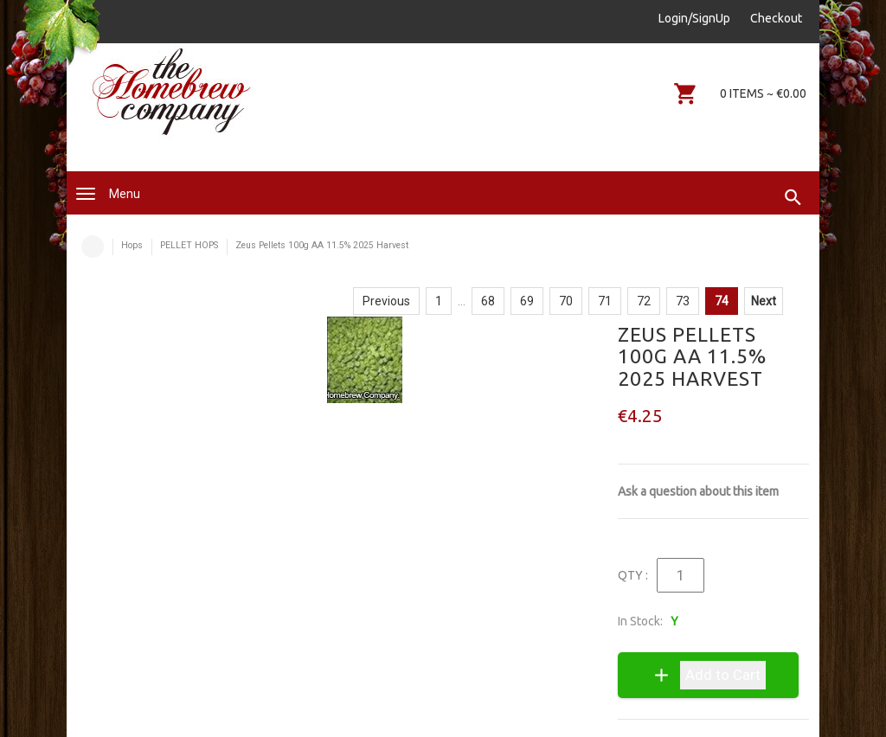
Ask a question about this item (698, 491)
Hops (132, 245)
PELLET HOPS (189, 245)
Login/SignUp (694, 18)
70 (566, 301)
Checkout (776, 18)
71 (605, 301)
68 (488, 301)
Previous (386, 301)
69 (527, 301)
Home (92, 246)
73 (683, 301)
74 (722, 301)
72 (644, 301)
